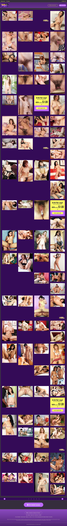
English (8, 1)
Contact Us (30, 516)
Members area (64, 1)
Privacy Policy (50, 516)
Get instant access (63, 5)
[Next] (62, 499)
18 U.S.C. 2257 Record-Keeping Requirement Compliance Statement (40, 516)
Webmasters (27, 516)
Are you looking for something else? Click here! (34, 512)
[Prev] (4, 499)
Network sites (3, 1)
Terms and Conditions (17, 516)
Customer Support (23, 516)
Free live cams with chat (53, 5)
